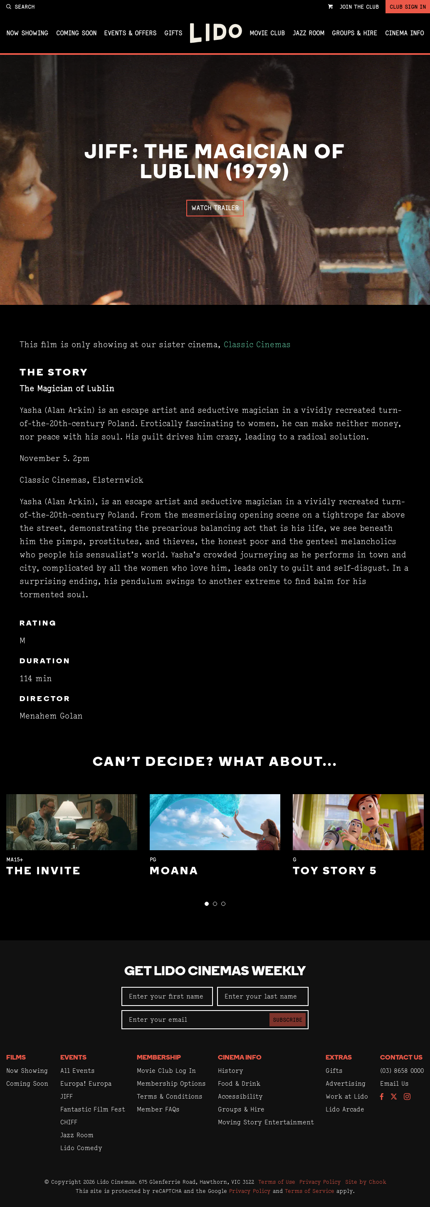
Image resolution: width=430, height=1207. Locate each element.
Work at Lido (347, 1096)
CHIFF (68, 1122)
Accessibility (240, 1096)
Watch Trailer (215, 208)
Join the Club (359, 6)
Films (16, 1058)
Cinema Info (404, 33)
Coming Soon (76, 33)
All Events (77, 1071)
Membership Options (171, 1083)
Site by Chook (365, 1181)
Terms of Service (309, 1190)
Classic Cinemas (257, 344)
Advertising (346, 1083)
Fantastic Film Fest (92, 1109)
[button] (207, 904)
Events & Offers (130, 33)
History (230, 1071)
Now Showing (27, 33)
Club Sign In (408, 6)
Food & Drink (239, 1083)
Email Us (394, 1083)
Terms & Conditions (170, 1096)
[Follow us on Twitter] (393, 1097)
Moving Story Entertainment (266, 1122)
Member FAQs (158, 1109)
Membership (159, 1058)
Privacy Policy (320, 1181)
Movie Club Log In (166, 1071)
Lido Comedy (81, 1148)
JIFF (66, 1096)
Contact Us (401, 1058)
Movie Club (267, 33)
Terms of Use (276, 1181)
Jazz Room (308, 33)
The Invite (44, 871)
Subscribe (287, 1019)
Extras (339, 1058)
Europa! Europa (85, 1083)
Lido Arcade (345, 1109)
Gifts (173, 33)
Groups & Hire (354, 33)
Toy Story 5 (335, 871)
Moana (174, 871)
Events (73, 1058)
